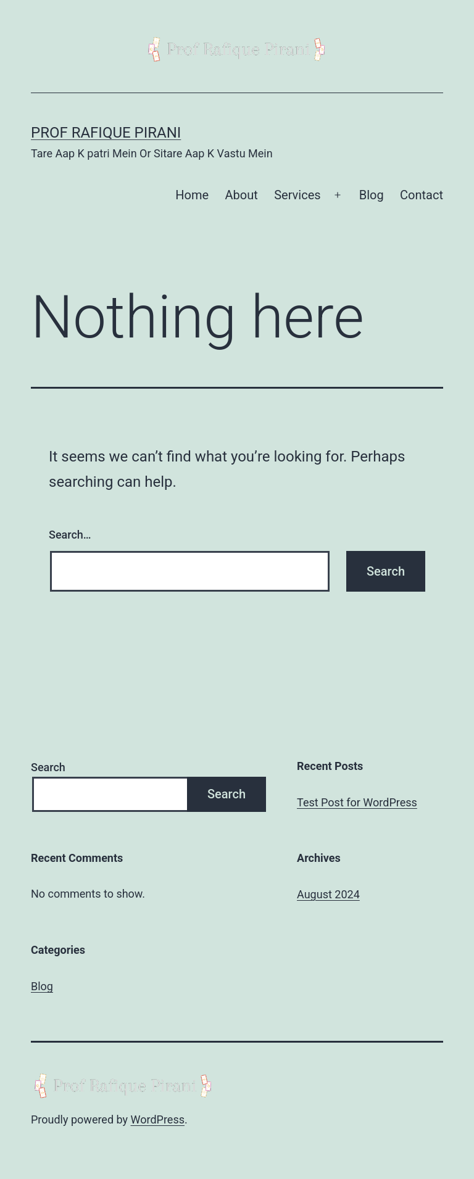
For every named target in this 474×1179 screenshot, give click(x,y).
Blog (371, 195)
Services (297, 195)
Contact (421, 195)
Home (192, 195)
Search (48, 767)
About (241, 195)
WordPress (158, 1119)
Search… (70, 534)
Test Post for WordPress (357, 802)
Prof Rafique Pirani (106, 132)
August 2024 (328, 894)
